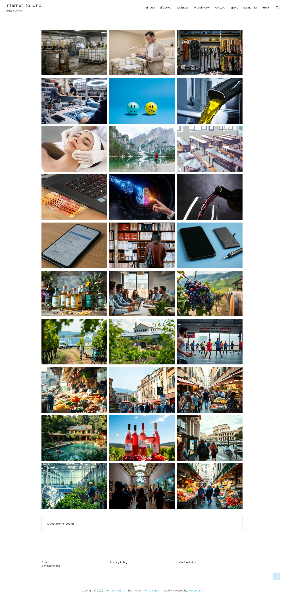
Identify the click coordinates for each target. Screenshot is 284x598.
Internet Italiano (23, 5)
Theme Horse (150, 590)
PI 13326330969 (50, 566)
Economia (250, 7)
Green (266, 7)
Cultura (220, 7)
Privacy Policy (118, 562)
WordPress (195, 590)
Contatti (46, 562)
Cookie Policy (187, 562)
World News (202, 7)
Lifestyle (165, 7)
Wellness (183, 7)
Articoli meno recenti (60, 524)
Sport (234, 7)
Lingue (150, 7)
